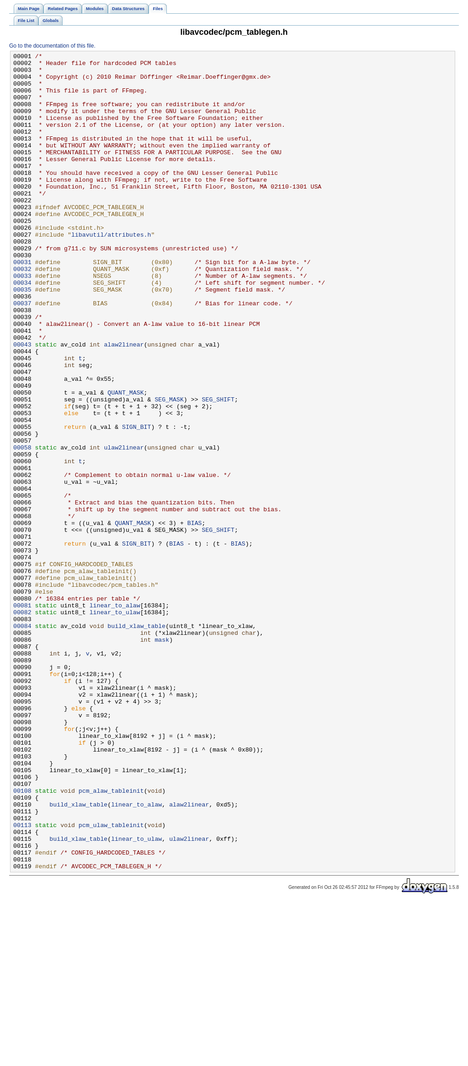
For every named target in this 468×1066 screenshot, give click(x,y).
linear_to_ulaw (115, 724)
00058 (22, 527)
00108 (22, 939)
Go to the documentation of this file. (52, 46)
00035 (22, 337)
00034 (22, 329)
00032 (22, 312)
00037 (22, 354)
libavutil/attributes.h (111, 271)
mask (161, 757)
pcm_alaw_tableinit (111, 939)
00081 (22, 716)
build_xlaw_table (136, 741)
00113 (22, 980)
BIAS (194, 617)
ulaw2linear (124, 527)
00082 (22, 724)
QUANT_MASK (125, 461)
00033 (22, 321)
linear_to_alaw (115, 716)
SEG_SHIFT (218, 469)
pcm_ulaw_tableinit (111, 980)
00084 (22, 741)
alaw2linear (124, 403)
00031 (22, 304)
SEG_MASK (168, 469)
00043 (22, 403)
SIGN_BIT (136, 502)
